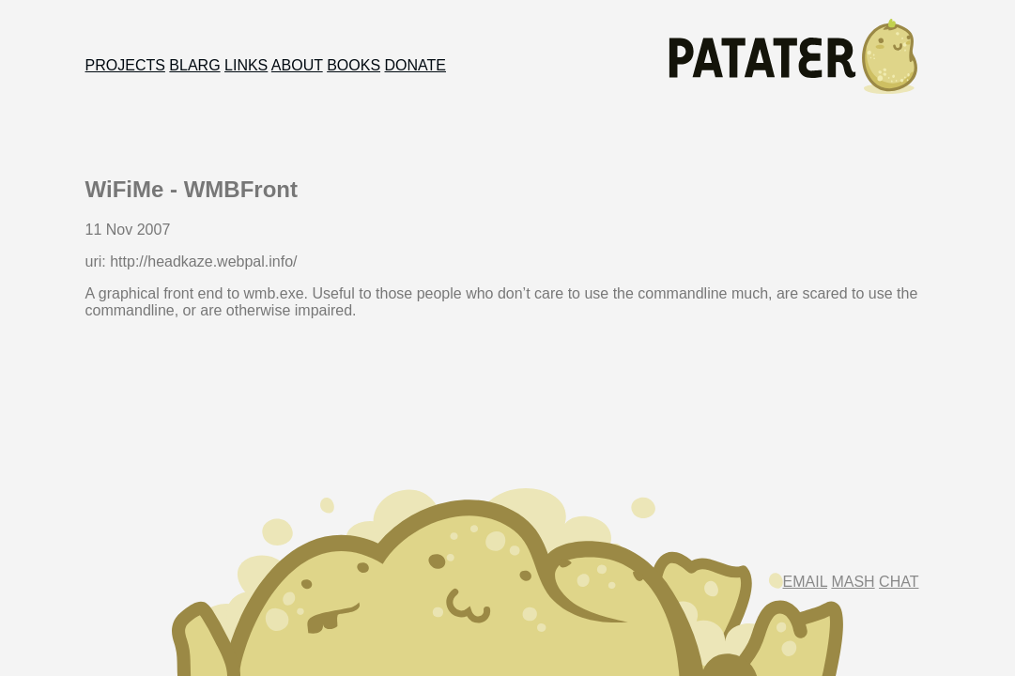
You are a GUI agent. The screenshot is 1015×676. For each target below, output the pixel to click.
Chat (898, 582)
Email (805, 582)
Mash (852, 582)
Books (353, 65)
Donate (415, 65)
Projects (125, 65)
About (297, 65)
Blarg (194, 65)
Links (246, 65)
